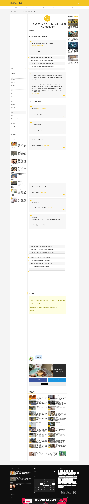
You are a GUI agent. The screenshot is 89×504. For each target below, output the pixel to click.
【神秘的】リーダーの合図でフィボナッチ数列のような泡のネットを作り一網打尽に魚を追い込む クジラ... (73, 51)
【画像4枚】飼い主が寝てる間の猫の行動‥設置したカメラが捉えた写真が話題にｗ (60, 403)
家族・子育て (13, 107)
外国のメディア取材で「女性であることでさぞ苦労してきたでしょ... (42, 263)
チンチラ (66, 480)
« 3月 (34, 492)
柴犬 (72, 471)
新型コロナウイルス (61, 472)
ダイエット (34, 7)
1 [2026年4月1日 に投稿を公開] (41, 483)
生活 (12, 90)
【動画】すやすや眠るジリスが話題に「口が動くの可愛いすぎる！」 (60, 446)
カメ (72, 483)
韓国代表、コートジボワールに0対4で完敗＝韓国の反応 (40, 257)
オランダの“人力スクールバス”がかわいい (38, 269)
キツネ (66, 483)
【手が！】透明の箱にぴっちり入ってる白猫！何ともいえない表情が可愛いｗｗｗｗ (41, 446)
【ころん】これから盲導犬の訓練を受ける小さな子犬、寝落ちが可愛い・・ (60, 419)
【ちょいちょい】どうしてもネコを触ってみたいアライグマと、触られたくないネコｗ (41, 430)
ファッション (13, 121)
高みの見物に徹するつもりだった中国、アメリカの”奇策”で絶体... (42, 271)
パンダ (76, 476)
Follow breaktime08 (54, 384)
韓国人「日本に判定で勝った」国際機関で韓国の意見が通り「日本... (42, 252)
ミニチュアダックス (71, 474)
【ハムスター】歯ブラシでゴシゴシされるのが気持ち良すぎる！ (22, 177)
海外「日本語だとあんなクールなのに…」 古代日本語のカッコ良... (42, 255)
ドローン (59, 480)
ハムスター (69, 478)
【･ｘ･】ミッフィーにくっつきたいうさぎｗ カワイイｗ (73, 63)
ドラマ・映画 (13, 126)
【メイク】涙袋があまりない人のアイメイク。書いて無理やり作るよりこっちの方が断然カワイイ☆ (18, 162)
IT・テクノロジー (24, 7)
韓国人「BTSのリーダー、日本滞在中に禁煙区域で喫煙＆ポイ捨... (42, 60)
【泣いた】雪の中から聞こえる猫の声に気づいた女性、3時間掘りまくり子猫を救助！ (41, 435)
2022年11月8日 (44, 130)
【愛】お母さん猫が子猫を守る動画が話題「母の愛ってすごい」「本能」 (41, 414)
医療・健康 (13, 110)
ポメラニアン (60, 476)
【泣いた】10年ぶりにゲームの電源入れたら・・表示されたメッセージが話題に (18, 185)
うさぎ (59, 487)
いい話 (62, 487)
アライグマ (66, 485)
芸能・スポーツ (74, 7)
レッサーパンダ (73, 472)
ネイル (76, 478)
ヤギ (66, 474)
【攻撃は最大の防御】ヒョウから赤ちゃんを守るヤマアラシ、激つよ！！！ (41, 403)
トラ (63, 480)
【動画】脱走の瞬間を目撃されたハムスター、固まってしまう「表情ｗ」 (60, 409)
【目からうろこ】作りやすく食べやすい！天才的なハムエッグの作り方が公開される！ (18, 146)
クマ (63, 483)
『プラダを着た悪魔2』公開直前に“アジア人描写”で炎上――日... (42, 266)
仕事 (12, 115)
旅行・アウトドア (14, 99)
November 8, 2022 (47, 51)
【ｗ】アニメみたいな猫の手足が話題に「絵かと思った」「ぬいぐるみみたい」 (60, 398)
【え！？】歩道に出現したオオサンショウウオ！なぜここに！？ (60, 430)
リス (77, 472)
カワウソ (69, 483)
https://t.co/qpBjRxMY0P (41, 108)
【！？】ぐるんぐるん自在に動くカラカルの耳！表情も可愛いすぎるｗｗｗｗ (53, 454)
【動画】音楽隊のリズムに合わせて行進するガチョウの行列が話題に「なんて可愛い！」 (60, 441)
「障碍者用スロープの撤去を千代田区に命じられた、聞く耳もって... (42, 66)
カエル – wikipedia (35, 93)
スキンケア (70, 480)
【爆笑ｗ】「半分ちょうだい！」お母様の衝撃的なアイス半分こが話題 (73, 39)
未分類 (12, 96)
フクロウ (69, 476)
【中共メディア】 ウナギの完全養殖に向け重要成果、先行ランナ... (42, 63)
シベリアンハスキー (61, 481)
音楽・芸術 (13, 79)
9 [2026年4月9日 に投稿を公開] (44, 485)
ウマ (75, 483)
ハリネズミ (64, 478)
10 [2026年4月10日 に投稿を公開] (47, 485)
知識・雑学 (54, 7)
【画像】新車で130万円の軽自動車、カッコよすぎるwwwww (41, 260)
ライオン (62, 474)
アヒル (70, 485)
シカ (66, 481)
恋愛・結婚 (13, 104)
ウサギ (59, 485)
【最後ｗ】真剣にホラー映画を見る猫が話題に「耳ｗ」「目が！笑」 (41, 398)
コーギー (59, 483)
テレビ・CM (13, 129)
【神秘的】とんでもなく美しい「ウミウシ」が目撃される (60, 424)
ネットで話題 (15, 7)
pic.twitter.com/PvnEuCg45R (37, 45)
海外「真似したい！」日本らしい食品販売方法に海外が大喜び (41, 57)
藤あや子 (61, 471)
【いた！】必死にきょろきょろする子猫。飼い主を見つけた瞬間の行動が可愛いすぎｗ (18, 201)
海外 (12, 93)
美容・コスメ (44, 7)
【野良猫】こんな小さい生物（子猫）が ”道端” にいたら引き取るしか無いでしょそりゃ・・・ (18, 154)
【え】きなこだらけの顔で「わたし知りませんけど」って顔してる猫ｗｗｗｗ (60, 414)
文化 (12, 101)
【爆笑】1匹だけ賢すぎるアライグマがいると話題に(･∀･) (60, 435)
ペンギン (65, 476)
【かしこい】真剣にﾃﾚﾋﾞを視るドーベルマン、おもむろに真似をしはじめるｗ (41, 441)
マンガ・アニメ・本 (14, 118)
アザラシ (74, 485)
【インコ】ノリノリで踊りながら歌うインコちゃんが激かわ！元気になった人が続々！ (18, 193)
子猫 (66, 472)
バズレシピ (60, 478)
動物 (29, 399)
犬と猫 (67, 471)
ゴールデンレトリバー (71, 481)
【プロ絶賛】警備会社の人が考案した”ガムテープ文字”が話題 (73, 27)
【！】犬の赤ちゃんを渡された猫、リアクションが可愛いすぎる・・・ (22, 169)
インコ (62, 485)
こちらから (11, 497)
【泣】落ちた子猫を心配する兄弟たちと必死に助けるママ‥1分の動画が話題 (41, 409)
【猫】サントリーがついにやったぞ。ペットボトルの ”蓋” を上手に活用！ (41, 425)
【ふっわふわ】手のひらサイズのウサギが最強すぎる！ (41, 454)
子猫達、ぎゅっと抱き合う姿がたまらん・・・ (41, 419)
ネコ (73, 478)
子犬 (69, 472)
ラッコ (59, 474)
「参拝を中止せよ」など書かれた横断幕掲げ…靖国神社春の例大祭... (42, 69)
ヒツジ (73, 476)
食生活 (64, 7)
